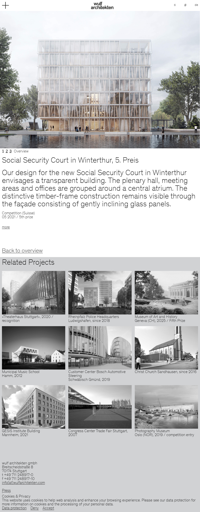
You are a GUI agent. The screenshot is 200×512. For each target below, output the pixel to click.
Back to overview (22, 251)
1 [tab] (3, 151)
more (6, 228)
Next (150, 79)
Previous (50, 79)
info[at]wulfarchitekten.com (23, 483)
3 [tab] (10, 151)
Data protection (14, 508)
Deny (34, 508)
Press (6, 491)
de (196, 5)
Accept (48, 508)
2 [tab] (7, 151)
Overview (21, 152)
